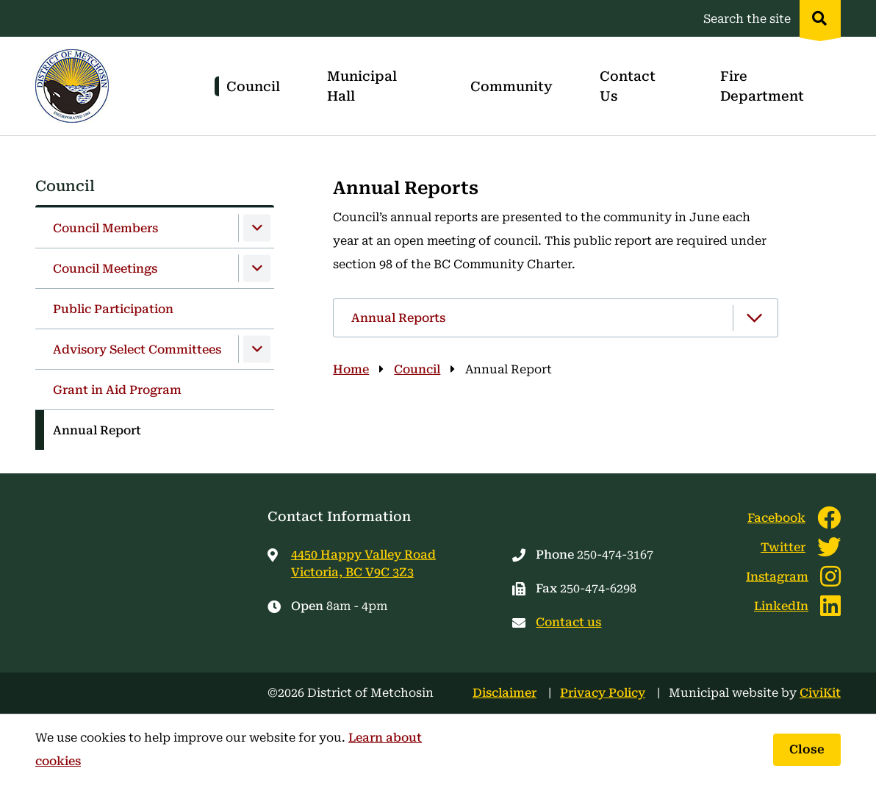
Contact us (568, 622)
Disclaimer (504, 693)
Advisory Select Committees (137, 349)
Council (253, 86)
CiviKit (820, 693)
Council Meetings (105, 269)
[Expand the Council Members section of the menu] (256, 228)
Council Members (105, 228)
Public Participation (113, 309)
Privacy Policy (602, 693)
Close (807, 749)
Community (511, 86)
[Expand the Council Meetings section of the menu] (256, 268)
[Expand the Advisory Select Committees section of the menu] (256, 349)
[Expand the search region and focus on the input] (769, 18)
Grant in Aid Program (117, 390)
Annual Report (97, 430)
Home (351, 369)
